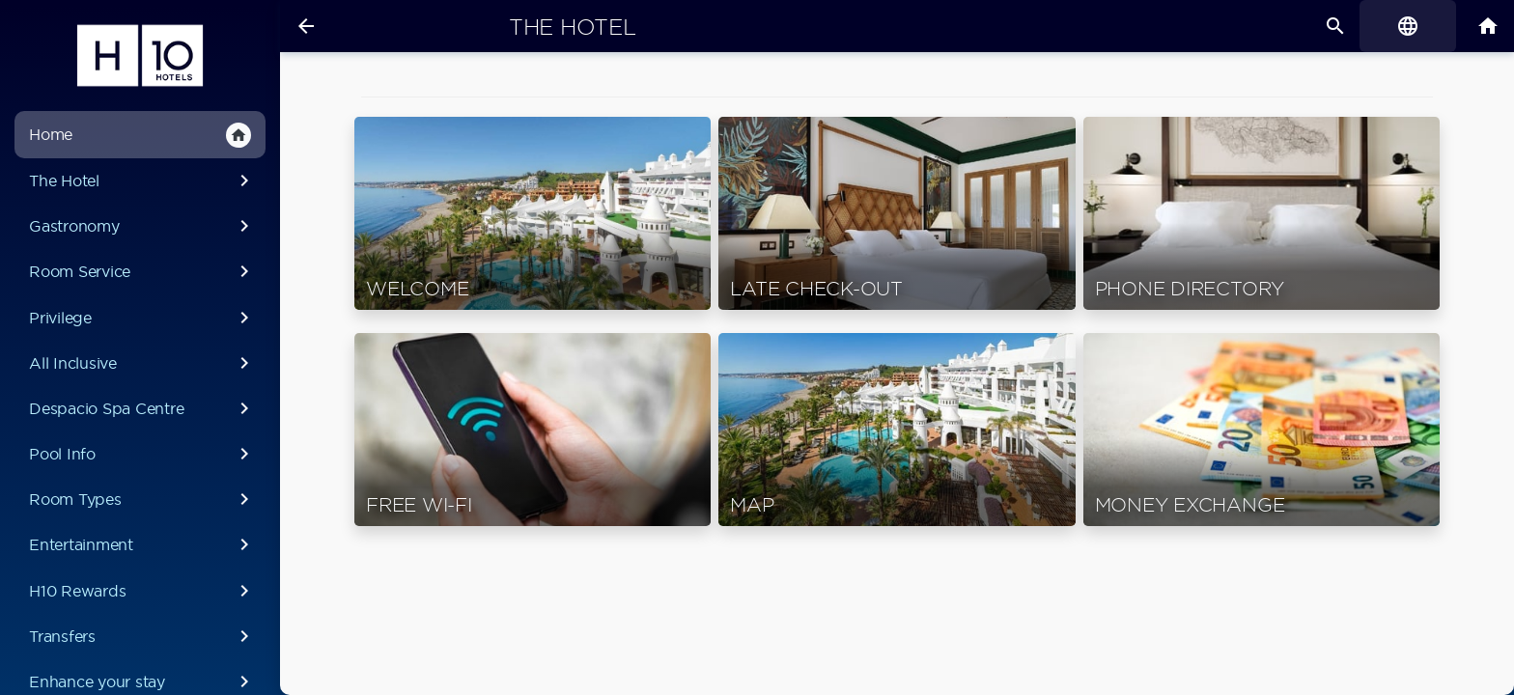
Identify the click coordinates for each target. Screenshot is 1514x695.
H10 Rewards (142, 590)
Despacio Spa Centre (142, 408)
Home (140, 135)
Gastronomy (142, 225)
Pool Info (142, 453)
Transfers (142, 636)
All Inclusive (142, 363)
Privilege (142, 317)
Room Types (142, 499)
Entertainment (142, 544)
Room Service (142, 271)
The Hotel (142, 180)
